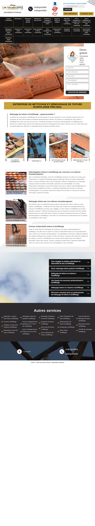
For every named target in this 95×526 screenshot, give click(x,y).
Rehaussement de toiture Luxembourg (57, 31)
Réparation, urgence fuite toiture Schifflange (11, 317)
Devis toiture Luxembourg (76, 30)
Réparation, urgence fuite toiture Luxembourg (66, 21)
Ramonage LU (18, 18)
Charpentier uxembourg (67, 30)
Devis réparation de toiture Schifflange (47, 334)
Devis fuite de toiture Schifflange (47, 328)
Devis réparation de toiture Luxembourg (37, 31)
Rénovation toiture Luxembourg (8, 39)
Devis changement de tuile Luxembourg (47, 32)
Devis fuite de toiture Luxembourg (28, 31)
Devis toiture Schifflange (64, 331)
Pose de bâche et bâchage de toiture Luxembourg (86, 32)
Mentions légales (58, 362)
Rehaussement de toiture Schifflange (65, 323)
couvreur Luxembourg (8, 19)
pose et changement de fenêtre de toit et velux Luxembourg (86, 22)
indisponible (40, 7)
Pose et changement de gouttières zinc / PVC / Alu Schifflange (29, 324)
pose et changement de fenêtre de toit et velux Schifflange (29, 332)
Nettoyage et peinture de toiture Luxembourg (8, 32)
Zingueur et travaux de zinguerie (57, 20)
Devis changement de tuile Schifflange (66, 317)
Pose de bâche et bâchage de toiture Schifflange (84, 319)
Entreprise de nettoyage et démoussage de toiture (47, 21)
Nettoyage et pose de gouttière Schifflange (29, 317)
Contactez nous (86, 13)
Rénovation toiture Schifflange (84, 325)
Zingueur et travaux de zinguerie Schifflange (11, 326)
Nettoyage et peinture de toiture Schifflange (48, 317)
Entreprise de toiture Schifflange (47, 323)
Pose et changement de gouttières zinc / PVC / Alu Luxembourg (77, 22)
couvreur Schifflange (10, 321)
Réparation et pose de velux (37, 19)
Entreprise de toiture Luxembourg (18, 31)
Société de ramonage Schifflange (85, 330)
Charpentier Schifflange (67, 327)
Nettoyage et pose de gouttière (28, 20)
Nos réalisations (70, 13)
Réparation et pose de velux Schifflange (11, 331)
